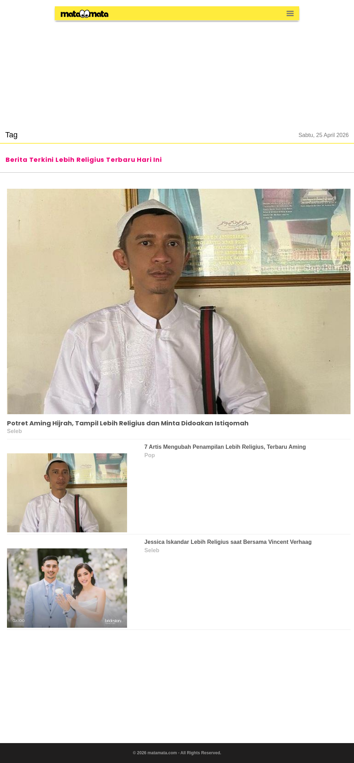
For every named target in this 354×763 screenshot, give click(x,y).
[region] (177, 71)
